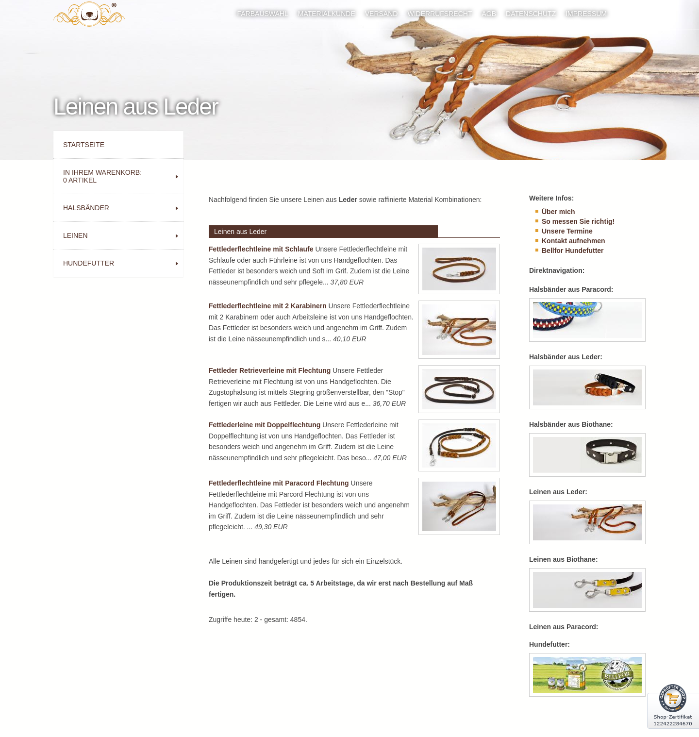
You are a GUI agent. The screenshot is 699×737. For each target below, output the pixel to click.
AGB (489, 13)
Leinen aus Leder (240, 231)
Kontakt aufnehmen (573, 241)
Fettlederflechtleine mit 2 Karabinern (268, 306)
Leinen (75, 235)
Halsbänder (86, 208)
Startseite (83, 145)
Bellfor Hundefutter (573, 250)
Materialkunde (326, 13)
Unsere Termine (567, 231)
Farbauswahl (262, 13)
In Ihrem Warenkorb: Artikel (102, 176)
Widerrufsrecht (439, 13)
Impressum (586, 13)
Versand (381, 13)
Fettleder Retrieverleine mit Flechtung (270, 370)
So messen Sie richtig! (578, 221)
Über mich (558, 212)
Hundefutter (88, 263)
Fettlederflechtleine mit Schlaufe (261, 249)
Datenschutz (531, 13)
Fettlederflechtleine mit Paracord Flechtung (279, 483)
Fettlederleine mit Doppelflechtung (264, 425)
